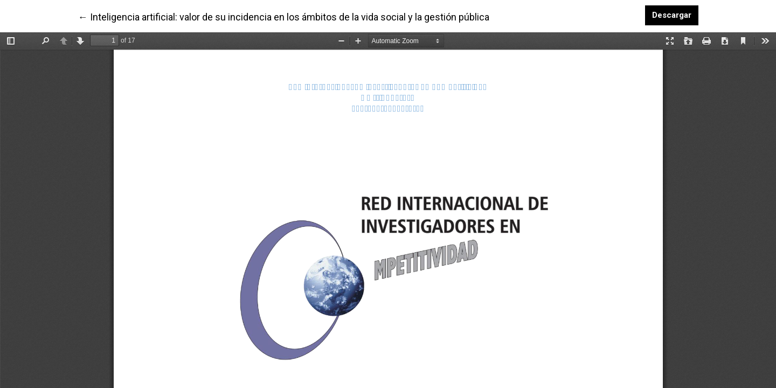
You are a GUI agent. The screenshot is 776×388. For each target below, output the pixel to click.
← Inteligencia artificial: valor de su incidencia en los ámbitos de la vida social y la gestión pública (283, 16)
